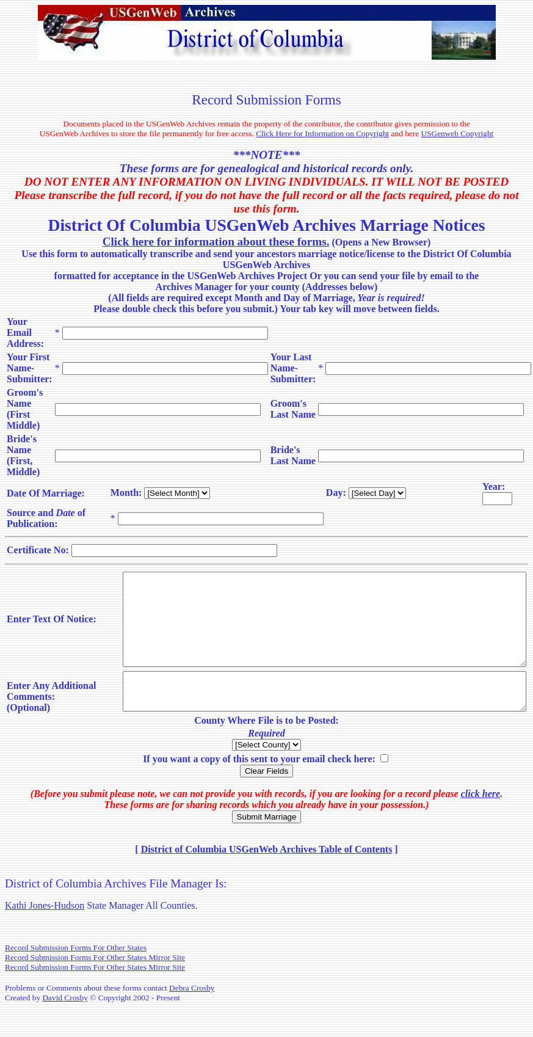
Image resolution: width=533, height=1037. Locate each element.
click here (480, 823)
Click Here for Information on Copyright (322, 133)
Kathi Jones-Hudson (44, 935)
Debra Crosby (191, 1017)
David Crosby (64, 1027)
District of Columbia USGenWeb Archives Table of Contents (267, 878)
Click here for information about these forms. (216, 241)
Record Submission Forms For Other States (76, 976)
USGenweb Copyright (457, 133)
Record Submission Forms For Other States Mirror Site (95, 986)
